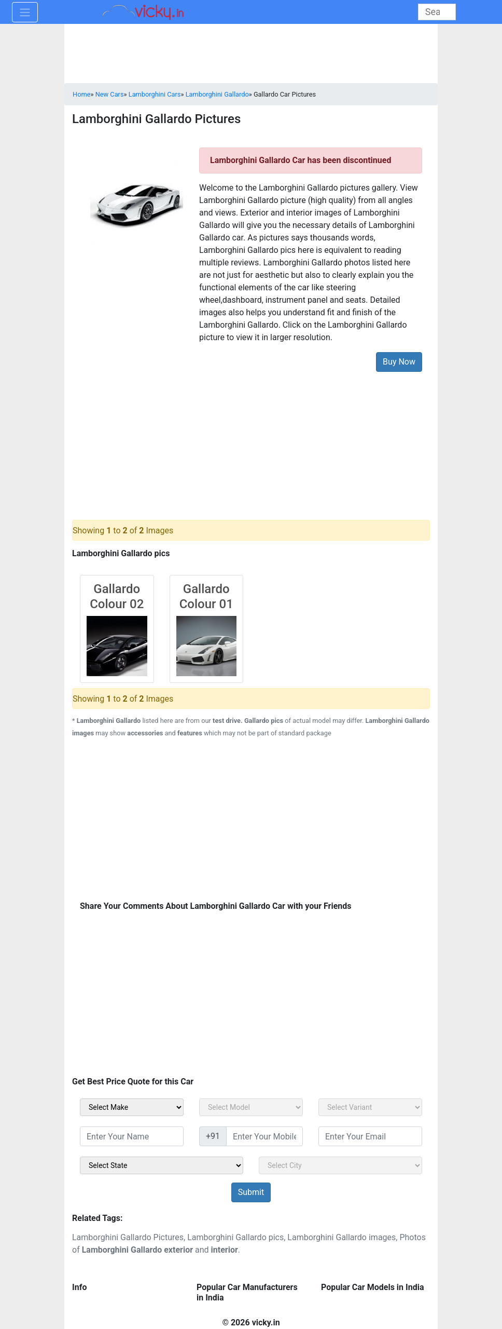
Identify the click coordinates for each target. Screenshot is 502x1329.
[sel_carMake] (132, 1107)
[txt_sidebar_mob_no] (264, 1136)
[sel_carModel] (251, 1107)
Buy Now (399, 362)
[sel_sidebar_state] (161, 1165)
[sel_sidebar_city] (340, 1165)
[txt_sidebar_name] (132, 1136)
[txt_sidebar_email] (370, 1136)
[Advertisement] (251, 438)
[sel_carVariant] (370, 1107)
